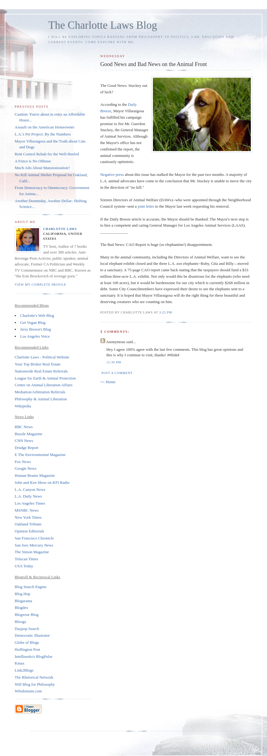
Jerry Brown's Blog (35, 329)
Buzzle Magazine (29, 434)
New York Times (28, 517)
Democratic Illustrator (32, 635)
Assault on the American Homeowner (45, 127)
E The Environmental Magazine (40, 454)
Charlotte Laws (60, 229)
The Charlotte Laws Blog (102, 25)
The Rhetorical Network (34, 677)
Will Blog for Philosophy (35, 684)
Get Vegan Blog (33, 322)
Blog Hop (22, 593)
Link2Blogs (24, 670)
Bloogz (20, 621)
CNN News (24, 440)
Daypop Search (27, 628)
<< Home (108, 382)
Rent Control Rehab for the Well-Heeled (47, 154)
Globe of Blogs (27, 642)
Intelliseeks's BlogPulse (33, 656)
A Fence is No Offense (33, 161)
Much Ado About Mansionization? (42, 167)
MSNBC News (27, 510)
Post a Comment (117, 373)
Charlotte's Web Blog (37, 315)
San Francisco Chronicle (34, 538)
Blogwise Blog (27, 614)
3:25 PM (165, 312)
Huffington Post (27, 649)
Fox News (23, 461)
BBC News (24, 426)
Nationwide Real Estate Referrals (41, 371)
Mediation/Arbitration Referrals (40, 392)
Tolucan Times (26, 559)
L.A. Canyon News (30, 489)
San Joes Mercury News (34, 545)
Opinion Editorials (29, 531)
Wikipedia (23, 406)
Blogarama (23, 600)
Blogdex (21, 607)
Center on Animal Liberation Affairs (43, 385)
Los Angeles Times (30, 503)
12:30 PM (113, 362)
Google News (25, 468)
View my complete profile (40, 284)
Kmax (19, 663)
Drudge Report (27, 447)
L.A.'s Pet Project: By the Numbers (43, 134)
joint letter (146, 206)
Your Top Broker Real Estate (38, 364)
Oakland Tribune (28, 524)
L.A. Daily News (28, 496)
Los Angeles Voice (35, 336)
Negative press (112, 174)
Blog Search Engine (30, 586)
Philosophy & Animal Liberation (41, 399)
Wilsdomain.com (28, 691)
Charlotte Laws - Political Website (42, 357)
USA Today (24, 566)
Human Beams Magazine (35, 475)
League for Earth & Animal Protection (45, 378)
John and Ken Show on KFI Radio (42, 482)
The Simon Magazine (32, 552)
